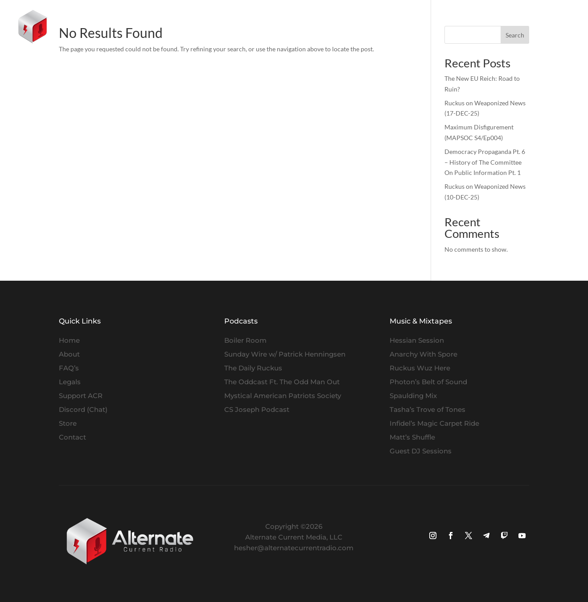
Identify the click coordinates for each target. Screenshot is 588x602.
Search (515, 35)
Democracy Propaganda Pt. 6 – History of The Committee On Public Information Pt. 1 (484, 162)
